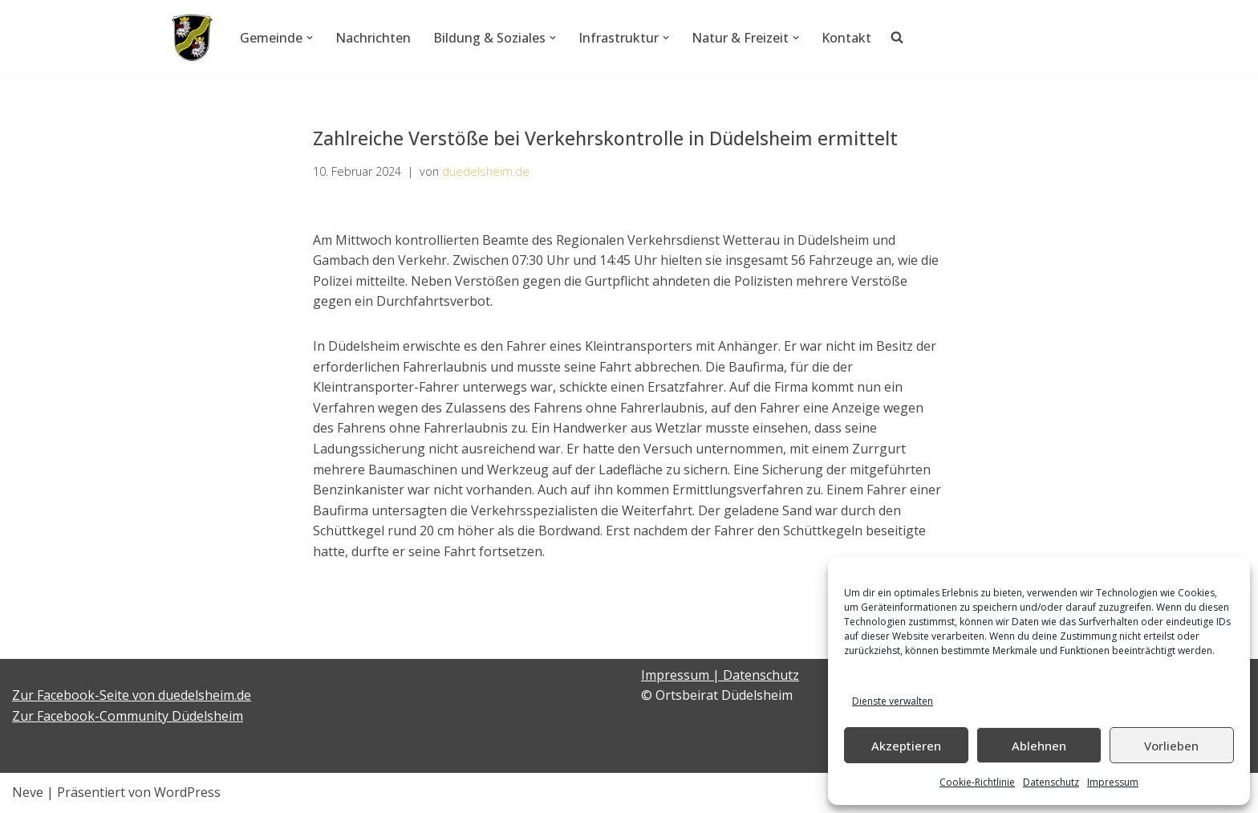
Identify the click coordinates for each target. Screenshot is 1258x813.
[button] (309, 38)
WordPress (187, 792)
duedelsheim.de (486, 171)
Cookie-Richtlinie (977, 782)
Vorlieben (1171, 746)
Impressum (1112, 782)
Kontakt (846, 38)
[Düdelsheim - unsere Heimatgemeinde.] (192, 37)
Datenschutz (1051, 782)
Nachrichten (373, 38)
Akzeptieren (906, 746)
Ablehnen (1039, 746)
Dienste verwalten (892, 701)
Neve (27, 792)
